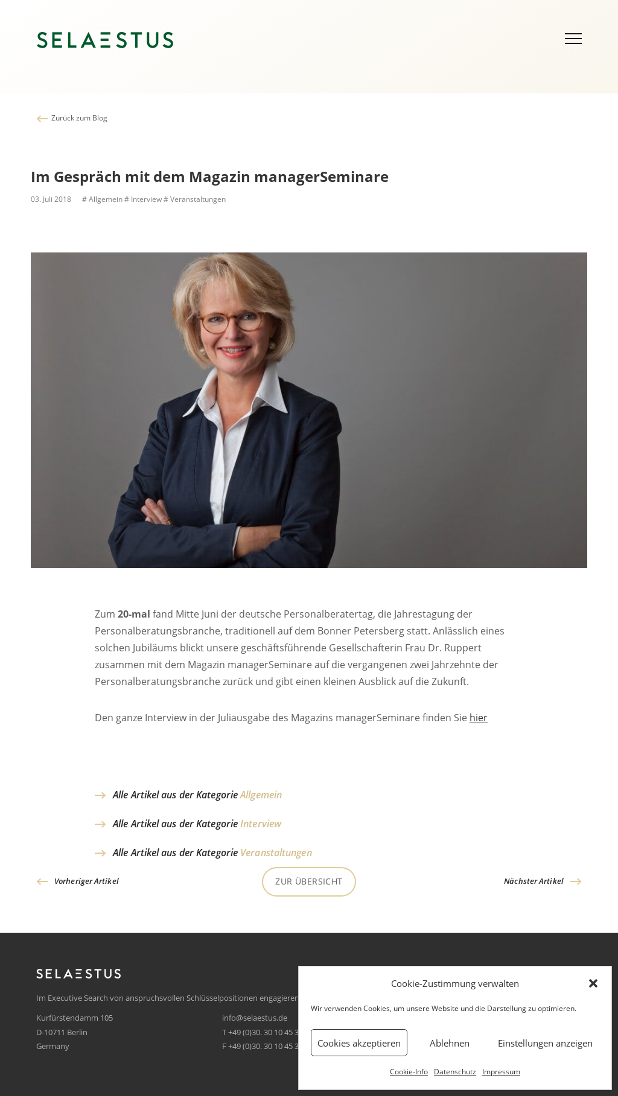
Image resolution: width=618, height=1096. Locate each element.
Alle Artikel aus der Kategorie (197, 794)
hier (479, 720)
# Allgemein (101, 199)
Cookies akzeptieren (359, 1043)
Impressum (501, 1071)
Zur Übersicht (308, 881)
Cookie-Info (409, 1071)
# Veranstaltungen (195, 199)
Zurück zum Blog (79, 118)
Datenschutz (455, 1071)
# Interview (143, 199)
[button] (593, 983)
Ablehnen (450, 1043)
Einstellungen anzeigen (545, 1043)
